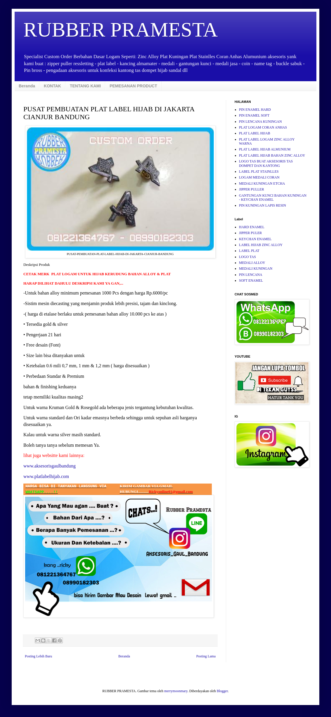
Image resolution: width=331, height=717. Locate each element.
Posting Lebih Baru (38, 656)
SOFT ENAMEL (251, 280)
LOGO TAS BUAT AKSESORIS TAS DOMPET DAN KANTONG (266, 163)
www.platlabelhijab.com (46, 476)
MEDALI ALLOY (252, 263)
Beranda (27, 86)
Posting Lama (206, 656)
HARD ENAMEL (251, 227)
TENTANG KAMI (85, 86)
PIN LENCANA (250, 275)
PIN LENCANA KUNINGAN (260, 122)
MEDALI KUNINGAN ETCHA (262, 183)
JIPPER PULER (250, 233)
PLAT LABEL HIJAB (254, 133)
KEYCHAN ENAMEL (255, 239)
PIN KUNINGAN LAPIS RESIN (262, 205)
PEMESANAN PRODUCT (133, 86)
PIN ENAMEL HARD (255, 110)
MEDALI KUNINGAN (255, 268)
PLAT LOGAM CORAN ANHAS (263, 127)
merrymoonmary (176, 691)
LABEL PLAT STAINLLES (259, 171)
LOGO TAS (247, 257)
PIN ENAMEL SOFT (254, 115)
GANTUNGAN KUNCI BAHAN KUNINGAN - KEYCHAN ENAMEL (272, 197)
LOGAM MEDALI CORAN (259, 177)
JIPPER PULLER (251, 189)
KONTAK (52, 86)
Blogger (222, 691)
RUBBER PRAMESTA (120, 29)
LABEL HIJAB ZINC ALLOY (261, 245)
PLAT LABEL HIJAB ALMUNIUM (264, 149)
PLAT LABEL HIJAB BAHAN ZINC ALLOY (272, 155)
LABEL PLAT (249, 251)
